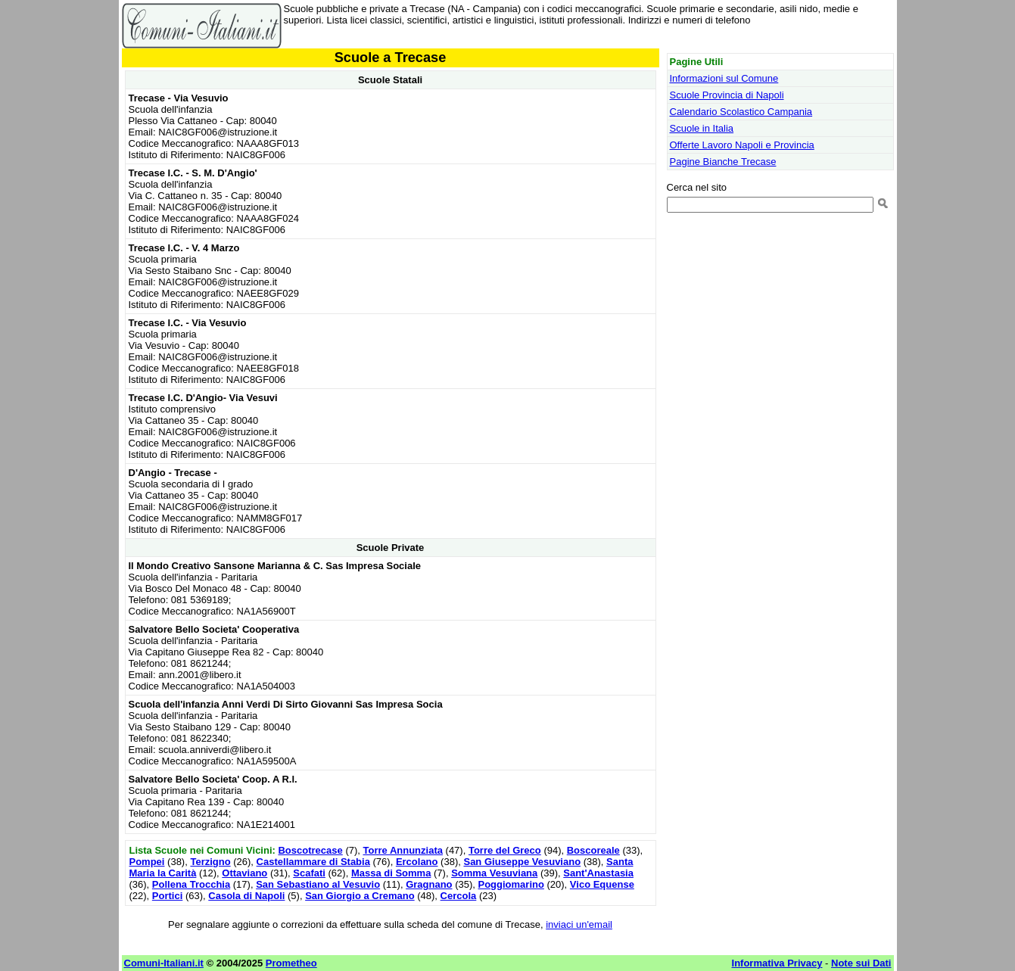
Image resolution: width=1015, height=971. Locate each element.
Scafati (309, 873)
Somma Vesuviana (494, 873)
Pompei (147, 861)
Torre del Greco (505, 850)
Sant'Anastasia (598, 873)
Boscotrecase (310, 850)
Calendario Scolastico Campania (741, 111)
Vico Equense (602, 884)
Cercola (459, 895)
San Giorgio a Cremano (359, 895)
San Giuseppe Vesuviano (522, 861)
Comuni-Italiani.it (164, 963)
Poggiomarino (511, 884)
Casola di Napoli (246, 895)
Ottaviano (244, 873)
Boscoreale (593, 850)
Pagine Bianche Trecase (723, 161)
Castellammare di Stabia (313, 861)
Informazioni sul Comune (724, 78)
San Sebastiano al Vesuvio (318, 884)
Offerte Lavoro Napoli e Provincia (742, 145)
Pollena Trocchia (191, 884)
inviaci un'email (579, 924)
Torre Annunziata (403, 850)
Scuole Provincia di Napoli (727, 95)
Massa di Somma (391, 873)
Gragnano (429, 884)
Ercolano (417, 861)
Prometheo (291, 963)
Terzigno (210, 861)
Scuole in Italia (702, 128)
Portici (167, 895)
